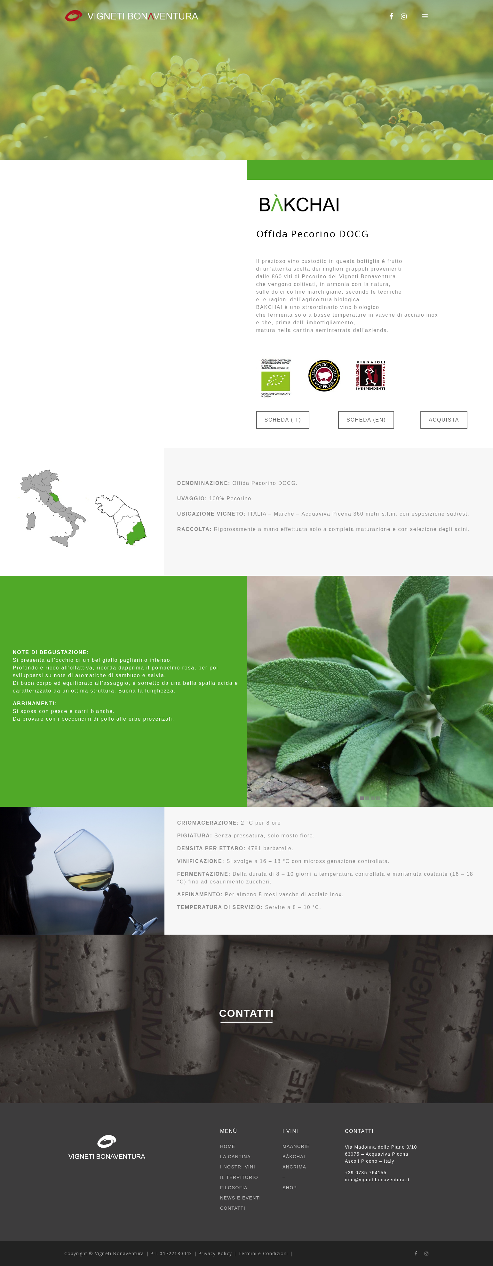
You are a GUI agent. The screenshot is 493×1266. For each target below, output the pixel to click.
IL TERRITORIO (239, 1177)
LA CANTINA (235, 1156)
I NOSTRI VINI (237, 1166)
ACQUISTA (444, 420)
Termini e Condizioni (263, 1253)
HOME (227, 1146)
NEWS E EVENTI (240, 1197)
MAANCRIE (296, 1146)
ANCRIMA (294, 1166)
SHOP (289, 1187)
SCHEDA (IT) (283, 420)
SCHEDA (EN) (366, 420)
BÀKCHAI (293, 1156)
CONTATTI (232, 1208)
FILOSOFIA (234, 1187)
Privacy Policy (215, 1253)
